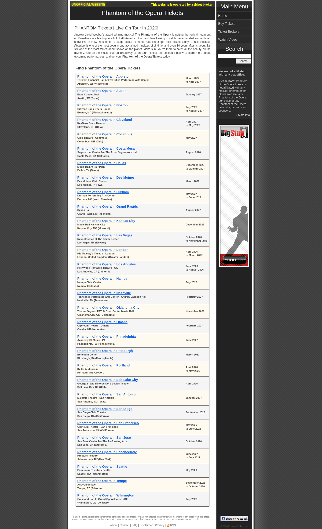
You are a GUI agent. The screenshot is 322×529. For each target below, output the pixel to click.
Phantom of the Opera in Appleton (104, 76)
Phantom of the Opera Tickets (142, 12)
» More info (243, 115)
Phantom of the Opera (171, 517)
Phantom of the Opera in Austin (102, 91)
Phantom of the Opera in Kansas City (106, 221)
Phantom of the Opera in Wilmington (105, 495)
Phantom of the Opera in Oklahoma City (108, 307)
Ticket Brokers (228, 31)
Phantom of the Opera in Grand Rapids (107, 206)
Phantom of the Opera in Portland (103, 365)
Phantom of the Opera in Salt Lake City (107, 380)
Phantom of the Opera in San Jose (104, 437)
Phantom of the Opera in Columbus (104, 134)
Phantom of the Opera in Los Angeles (106, 264)
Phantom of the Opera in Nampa (102, 278)
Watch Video (227, 39)
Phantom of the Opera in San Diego (104, 409)
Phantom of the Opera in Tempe (102, 481)
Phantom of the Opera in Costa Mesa (106, 148)
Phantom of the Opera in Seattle (102, 466)
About (113, 525)
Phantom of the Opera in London (102, 250)
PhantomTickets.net (238, 526)
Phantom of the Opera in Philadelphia (106, 336)
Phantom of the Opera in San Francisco (108, 423)
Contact (124, 525)
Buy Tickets (226, 23)
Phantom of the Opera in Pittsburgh (105, 351)
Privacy (159, 525)
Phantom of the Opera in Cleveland (104, 120)
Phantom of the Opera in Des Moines (106, 177)
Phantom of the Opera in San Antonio (106, 394)
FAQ (134, 525)
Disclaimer (146, 525)
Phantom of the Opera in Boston (102, 105)
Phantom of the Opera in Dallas (101, 163)
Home (222, 16)
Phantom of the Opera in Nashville (104, 293)
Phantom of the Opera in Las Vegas (104, 235)
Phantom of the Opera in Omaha (102, 322)
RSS (173, 525)
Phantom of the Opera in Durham (103, 192)
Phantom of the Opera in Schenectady (107, 452)
